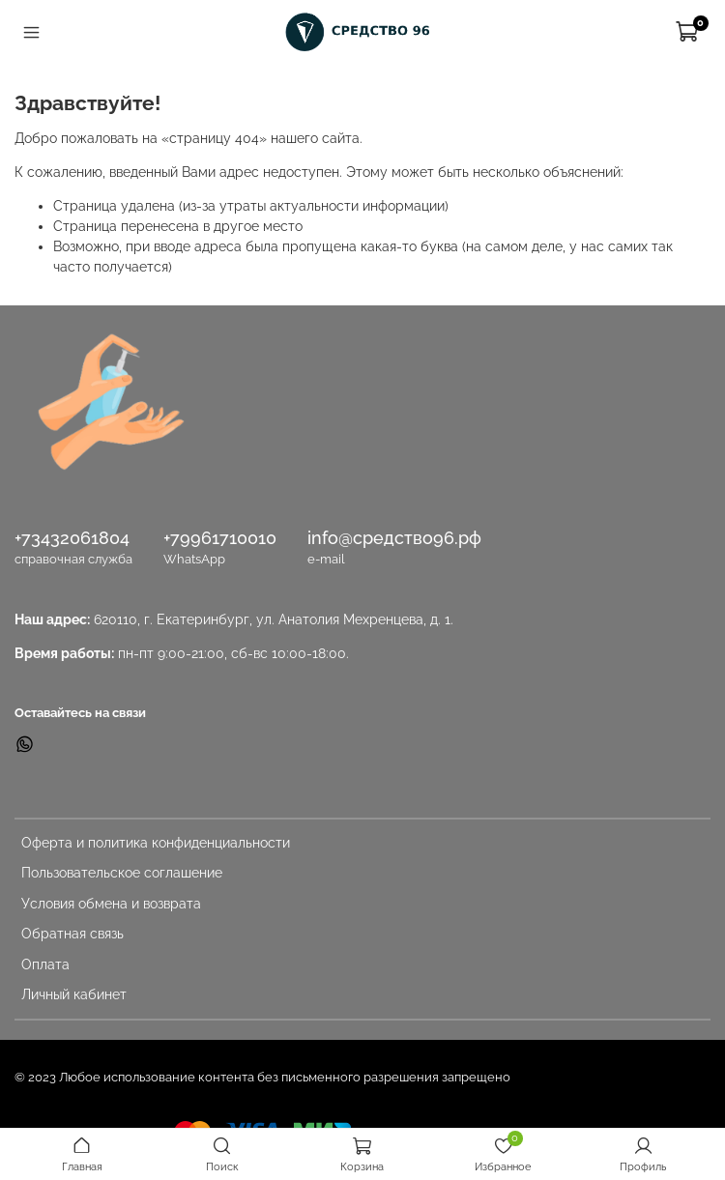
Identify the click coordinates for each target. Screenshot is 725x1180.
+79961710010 (219, 538)
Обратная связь (72, 933)
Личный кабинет (74, 994)
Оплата (45, 964)
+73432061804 (72, 538)
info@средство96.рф (394, 538)
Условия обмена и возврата (111, 903)
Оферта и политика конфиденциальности (155, 842)
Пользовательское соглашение (121, 872)
